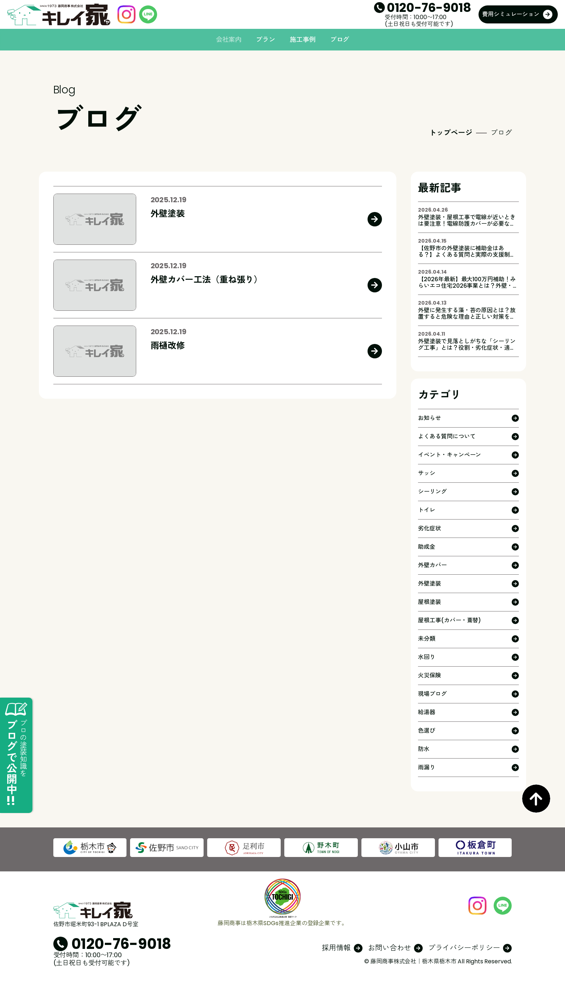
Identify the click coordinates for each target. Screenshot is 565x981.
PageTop (536, 798)
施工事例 (303, 39)
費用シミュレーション (510, 14)
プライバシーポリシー (464, 948)
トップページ (450, 133)
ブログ (340, 39)
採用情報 (336, 948)
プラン (265, 39)
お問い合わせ (389, 948)
